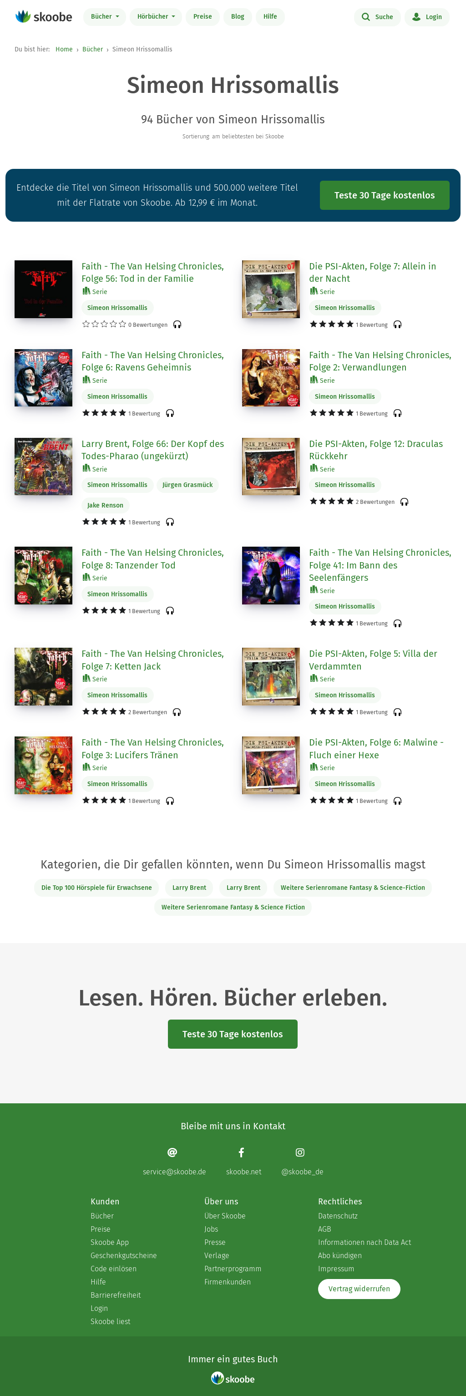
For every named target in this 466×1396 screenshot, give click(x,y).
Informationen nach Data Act (364, 1242)
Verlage (216, 1255)
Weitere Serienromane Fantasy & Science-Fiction (353, 888)
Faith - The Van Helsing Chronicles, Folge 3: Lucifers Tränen (152, 749)
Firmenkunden (227, 1282)
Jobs (211, 1229)
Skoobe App (110, 1242)
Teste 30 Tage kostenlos (384, 195)
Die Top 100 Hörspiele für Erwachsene (96, 888)
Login (427, 16)
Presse (215, 1242)
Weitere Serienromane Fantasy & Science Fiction (233, 907)
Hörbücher (153, 16)
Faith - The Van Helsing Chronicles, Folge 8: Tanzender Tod (152, 559)
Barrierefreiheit (116, 1295)
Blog (237, 16)
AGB (324, 1229)
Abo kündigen (340, 1255)
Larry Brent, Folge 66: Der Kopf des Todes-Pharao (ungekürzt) (152, 450)
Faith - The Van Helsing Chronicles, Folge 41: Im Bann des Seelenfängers (380, 565)
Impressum (336, 1268)
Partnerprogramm (233, 1268)
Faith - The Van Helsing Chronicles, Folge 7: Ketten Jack (152, 660)
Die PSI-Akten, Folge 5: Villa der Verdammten (373, 660)
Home (64, 49)
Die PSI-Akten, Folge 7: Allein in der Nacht (372, 272)
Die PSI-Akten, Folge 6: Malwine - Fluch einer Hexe (376, 749)
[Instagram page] (302, 1161)
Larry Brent (189, 888)
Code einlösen (114, 1268)
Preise (202, 16)
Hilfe (270, 16)
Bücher (102, 16)
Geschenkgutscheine (124, 1255)
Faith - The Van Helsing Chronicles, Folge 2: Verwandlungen (380, 361)
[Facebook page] (243, 1161)
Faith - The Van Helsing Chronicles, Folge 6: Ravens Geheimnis (152, 361)
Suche (377, 16)
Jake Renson (105, 505)
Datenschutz (338, 1216)
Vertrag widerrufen (359, 1288)
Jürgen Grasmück (187, 485)
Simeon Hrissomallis (117, 308)
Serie (95, 291)
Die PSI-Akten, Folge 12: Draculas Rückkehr (376, 450)
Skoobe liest (110, 1321)
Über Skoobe (225, 1216)
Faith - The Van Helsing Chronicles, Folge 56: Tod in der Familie (152, 272)
